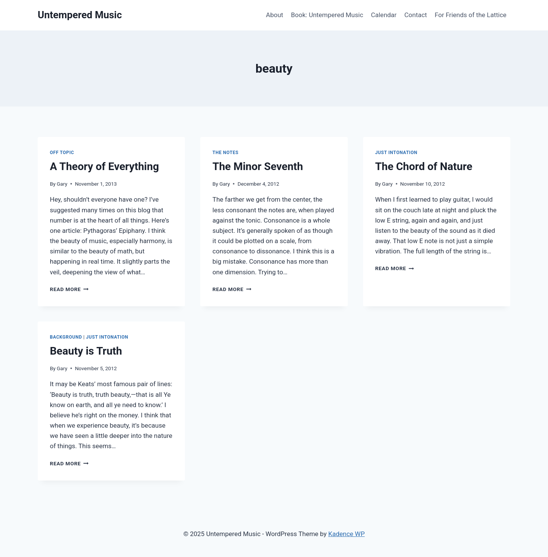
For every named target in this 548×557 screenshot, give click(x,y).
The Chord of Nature (423, 166)
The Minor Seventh (257, 166)
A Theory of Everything (104, 166)
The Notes (225, 152)
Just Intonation (396, 152)
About (274, 15)
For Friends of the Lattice (471, 15)
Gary (62, 184)
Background (66, 337)
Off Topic (62, 152)
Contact (416, 15)
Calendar (384, 15)
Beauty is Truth (86, 351)
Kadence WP (346, 534)
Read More (69, 289)
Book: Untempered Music (327, 15)
